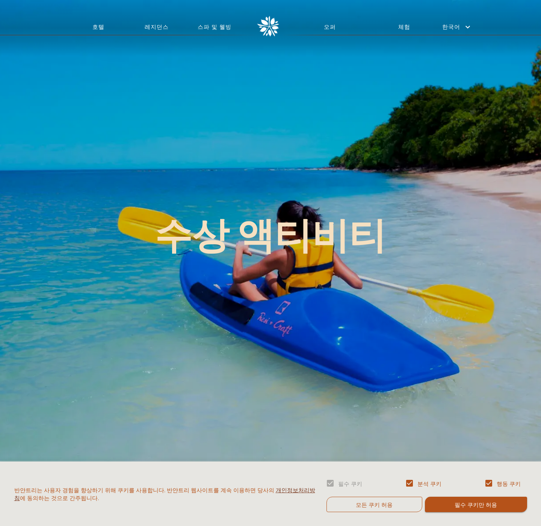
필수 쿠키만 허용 (475, 504)
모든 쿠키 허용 (374, 504)
